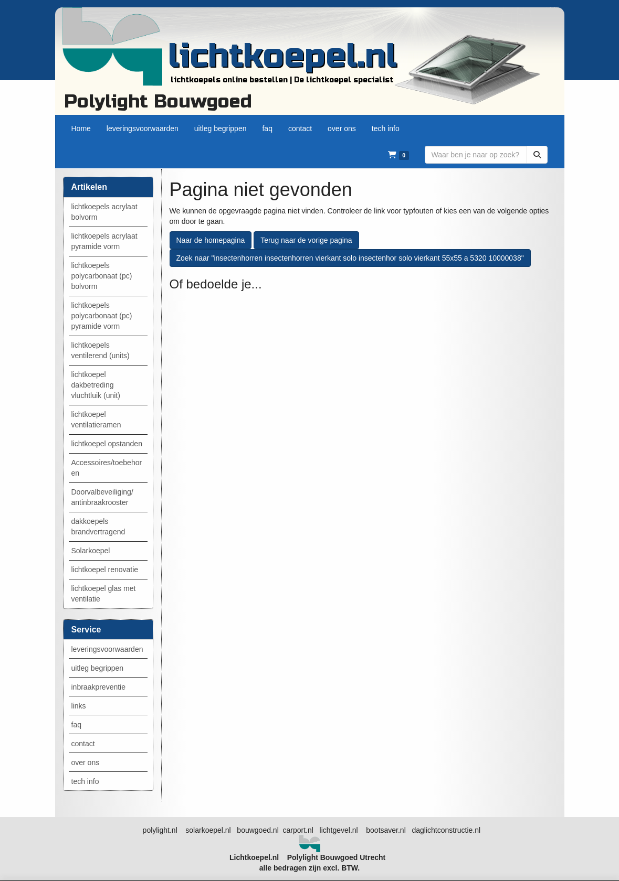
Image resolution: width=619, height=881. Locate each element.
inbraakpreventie (98, 687)
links (78, 706)
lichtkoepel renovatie (105, 569)
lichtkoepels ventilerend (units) (100, 350)
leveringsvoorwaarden (107, 649)
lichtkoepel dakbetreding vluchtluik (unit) (95, 385)
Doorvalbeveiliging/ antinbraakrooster (102, 497)
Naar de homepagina (210, 240)
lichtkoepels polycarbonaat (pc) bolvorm (101, 276)
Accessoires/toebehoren (106, 467)
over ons (85, 762)
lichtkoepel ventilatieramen (96, 419)
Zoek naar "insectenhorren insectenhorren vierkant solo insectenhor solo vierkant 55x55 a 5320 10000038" (350, 258)
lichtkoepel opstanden (106, 443)
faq (76, 725)
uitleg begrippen (97, 668)
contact (83, 743)
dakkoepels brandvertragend (98, 526)
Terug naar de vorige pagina (306, 240)
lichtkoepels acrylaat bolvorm (104, 211)
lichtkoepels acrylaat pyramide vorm (104, 241)
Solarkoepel (90, 550)
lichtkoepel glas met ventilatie (103, 593)
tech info (85, 781)
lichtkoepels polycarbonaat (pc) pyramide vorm (101, 315)
